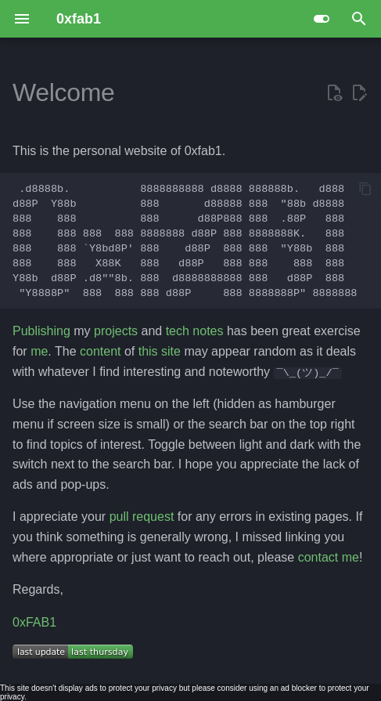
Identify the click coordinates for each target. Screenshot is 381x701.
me (39, 351)
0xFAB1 (34, 622)
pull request (142, 516)
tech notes (195, 331)
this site (159, 351)
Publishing (41, 331)
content (100, 351)
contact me (328, 556)
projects (116, 331)
